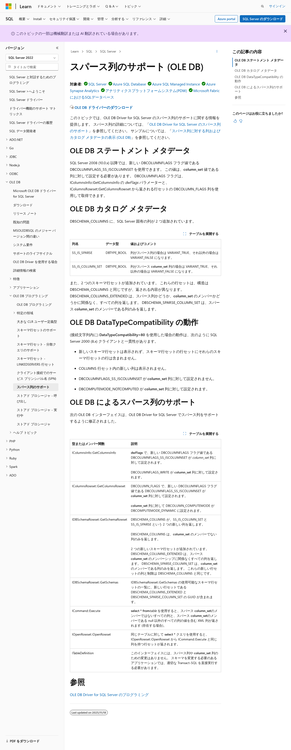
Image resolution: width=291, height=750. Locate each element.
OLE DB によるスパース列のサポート (259, 89)
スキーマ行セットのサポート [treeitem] (36, 333)
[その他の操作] (217, 51)
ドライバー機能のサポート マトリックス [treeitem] (32, 111)
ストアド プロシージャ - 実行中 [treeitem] (37, 413)
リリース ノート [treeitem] (25, 213)
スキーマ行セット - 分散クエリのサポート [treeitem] (36, 347)
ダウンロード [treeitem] (23, 205)
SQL (89, 51)
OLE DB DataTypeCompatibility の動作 (259, 79)
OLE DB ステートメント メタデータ (259, 62)
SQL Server (108, 51)
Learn (75, 51)
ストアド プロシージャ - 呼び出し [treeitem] (37, 398)
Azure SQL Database (129, 84)
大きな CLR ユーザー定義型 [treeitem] (37, 321)
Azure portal (226, 19)
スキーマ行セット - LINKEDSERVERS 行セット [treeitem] (35, 361)
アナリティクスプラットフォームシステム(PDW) (146, 90)
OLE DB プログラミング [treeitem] (34, 304)
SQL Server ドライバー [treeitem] (26, 99)
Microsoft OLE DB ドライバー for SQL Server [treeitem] (34, 193)
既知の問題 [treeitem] (21, 222)
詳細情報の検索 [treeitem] (24, 270)
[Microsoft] (9, 6)
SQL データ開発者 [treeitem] (22, 131)
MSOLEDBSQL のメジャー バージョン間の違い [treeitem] (34, 233)
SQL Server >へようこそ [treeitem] (27, 91)
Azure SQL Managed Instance (176, 84)
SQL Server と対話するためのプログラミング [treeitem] (32, 80)
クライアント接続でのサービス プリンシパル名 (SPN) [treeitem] (36, 375)
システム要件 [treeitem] (23, 244)
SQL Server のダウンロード (263, 19)
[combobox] (32, 57)
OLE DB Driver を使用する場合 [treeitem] (35, 261)
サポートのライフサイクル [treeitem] (32, 253)
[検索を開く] (262, 6)
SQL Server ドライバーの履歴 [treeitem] (31, 122)
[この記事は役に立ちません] (241, 121)
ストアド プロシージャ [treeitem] (33, 424)
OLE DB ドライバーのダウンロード (104, 107)
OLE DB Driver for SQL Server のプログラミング (109, 694)
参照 (238, 97)
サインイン (277, 6)
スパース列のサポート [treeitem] (33, 387)
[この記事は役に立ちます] (235, 121)
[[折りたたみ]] (57, 48)
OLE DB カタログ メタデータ (256, 70)
